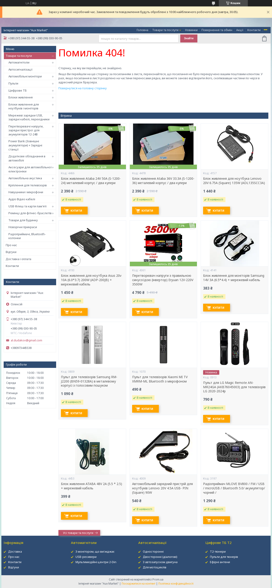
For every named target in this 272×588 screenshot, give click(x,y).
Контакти (254, 30)
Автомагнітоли (18, 62)
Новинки (191, 30)
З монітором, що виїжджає (95, 551)
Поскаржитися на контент (138, 583)
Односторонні (153, 551)
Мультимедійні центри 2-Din (96, 562)
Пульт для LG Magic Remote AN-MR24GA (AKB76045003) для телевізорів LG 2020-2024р (234, 387)
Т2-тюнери (218, 551)
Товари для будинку (23, 220)
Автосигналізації (20, 69)
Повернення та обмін (216, 30)
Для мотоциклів (154, 567)
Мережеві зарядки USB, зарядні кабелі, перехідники (29, 117)
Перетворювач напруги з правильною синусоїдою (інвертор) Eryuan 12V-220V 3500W (162, 280)
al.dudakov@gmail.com (26, 340)
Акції (239, 30)
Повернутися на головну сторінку (82, 88)
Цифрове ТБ (17, 90)
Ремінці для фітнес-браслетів (30, 213)
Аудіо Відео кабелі (21, 199)
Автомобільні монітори (25, 76)
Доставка (15, 551)
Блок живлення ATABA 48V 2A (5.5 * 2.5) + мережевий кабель (91, 486)
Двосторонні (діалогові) (160, 557)
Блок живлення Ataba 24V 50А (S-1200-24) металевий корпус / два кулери (91, 181)
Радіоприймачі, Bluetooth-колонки (27, 236)
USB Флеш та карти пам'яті (27, 206)
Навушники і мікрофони (25, 192)
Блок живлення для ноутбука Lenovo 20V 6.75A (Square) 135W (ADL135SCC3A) (234, 181)
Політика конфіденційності (176, 583)
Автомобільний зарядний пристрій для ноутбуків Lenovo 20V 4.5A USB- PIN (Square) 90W (162, 488)
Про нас (11, 245)
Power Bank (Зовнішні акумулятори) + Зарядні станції (25, 145)
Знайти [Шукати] (189, 38)
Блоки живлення (20, 97)
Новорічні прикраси (22, 227)
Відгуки (11, 252)
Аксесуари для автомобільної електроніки (30, 169)
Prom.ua (157, 579)
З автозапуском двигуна (160, 562)
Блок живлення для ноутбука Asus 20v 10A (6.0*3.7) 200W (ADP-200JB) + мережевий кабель (91, 280)
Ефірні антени (220, 562)
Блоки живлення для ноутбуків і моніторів (23, 106)
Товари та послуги (165, 30)
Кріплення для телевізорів (27, 185)
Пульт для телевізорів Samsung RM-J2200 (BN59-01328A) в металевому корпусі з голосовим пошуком (89, 381)
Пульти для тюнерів (224, 557)
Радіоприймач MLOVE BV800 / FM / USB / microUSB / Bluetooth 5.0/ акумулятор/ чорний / (234, 488)
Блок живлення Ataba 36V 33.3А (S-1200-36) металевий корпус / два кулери (163, 181)
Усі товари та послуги (78, 533)
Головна (142, 30)
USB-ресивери (86, 557)
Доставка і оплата (18, 259)
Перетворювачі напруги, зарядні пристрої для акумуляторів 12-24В (25, 130)
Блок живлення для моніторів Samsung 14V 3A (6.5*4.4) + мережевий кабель (233, 278)
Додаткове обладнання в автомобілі (26, 158)
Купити (77, 211)
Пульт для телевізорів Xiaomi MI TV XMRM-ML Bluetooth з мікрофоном (160, 379)
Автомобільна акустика (25, 178)
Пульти (13, 83)
